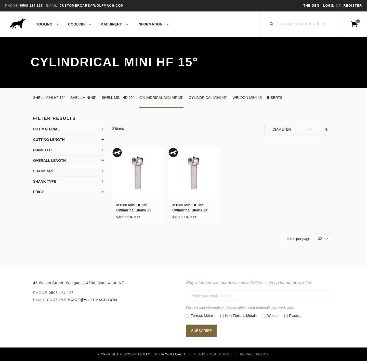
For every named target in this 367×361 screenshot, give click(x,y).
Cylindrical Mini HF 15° (161, 98)
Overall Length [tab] (49, 160)
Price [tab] (38, 192)
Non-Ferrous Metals (241, 316)
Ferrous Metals (202, 316)
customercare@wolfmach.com (82, 300)
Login (329, 5)
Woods (272, 316)
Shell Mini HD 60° (118, 98)
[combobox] (303, 24)
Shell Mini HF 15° (49, 98)
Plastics (295, 316)
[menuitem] (44, 24)
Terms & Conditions (212, 354)
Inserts (274, 98)
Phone (40, 293)
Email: (52, 5)
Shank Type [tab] (44, 181)
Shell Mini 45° (83, 98)
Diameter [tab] (42, 150)
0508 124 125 (61, 293)
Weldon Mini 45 (246, 98)
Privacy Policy (254, 354)
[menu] (101, 24)
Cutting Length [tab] (49, 140)
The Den (311, 5)
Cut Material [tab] (46, 129)
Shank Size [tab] (44, 171)
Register (353, 5)
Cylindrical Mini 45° (208, 98)
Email (39, 300)
